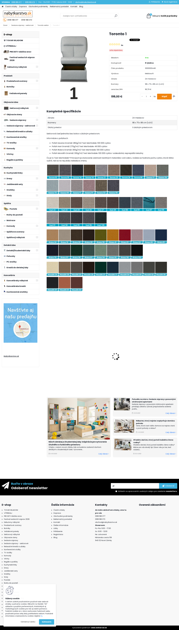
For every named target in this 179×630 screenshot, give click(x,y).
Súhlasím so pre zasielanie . (147, 491)
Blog (81, 6)
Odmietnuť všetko (28, 622)
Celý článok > (103, 454)
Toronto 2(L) (153, 354)
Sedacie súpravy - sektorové (22, 25)
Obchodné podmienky (38, 6)
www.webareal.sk (99, 627)
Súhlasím (46, 622)
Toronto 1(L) (53, 363)
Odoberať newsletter (29, 488)
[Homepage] (2, 6)
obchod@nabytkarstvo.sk (85, 2)
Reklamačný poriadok (59, 6)
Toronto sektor (43, 25)
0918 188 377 (16, 2)
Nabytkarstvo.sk (11, 356)
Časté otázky (11, 6)
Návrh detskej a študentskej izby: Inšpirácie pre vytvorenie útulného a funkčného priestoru (78, 443)
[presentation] (47, 354)
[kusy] (146, 97)
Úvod (5, 25)
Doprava (23, 6)
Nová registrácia (170, 2)
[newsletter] (168, 486)
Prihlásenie (155, 2)
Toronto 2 (118, 352)
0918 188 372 (30, 2)
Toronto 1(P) (87, 363)
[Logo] (18, 16)
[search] (116, 16)
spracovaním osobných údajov (141, 491)
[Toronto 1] (74, 66)
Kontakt (74, 6)
